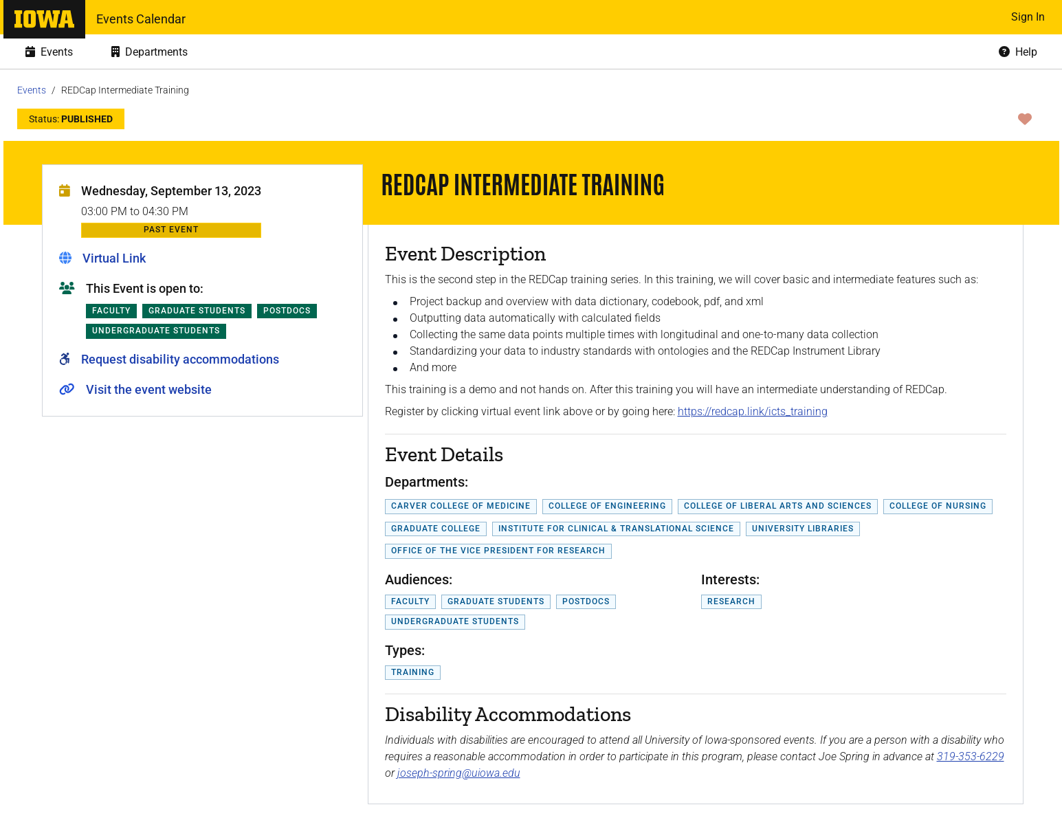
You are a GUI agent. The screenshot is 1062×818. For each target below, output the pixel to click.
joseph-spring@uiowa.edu (458, 773)
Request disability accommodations (180, 359)
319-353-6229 (970, 756)
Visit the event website (149, 389)
